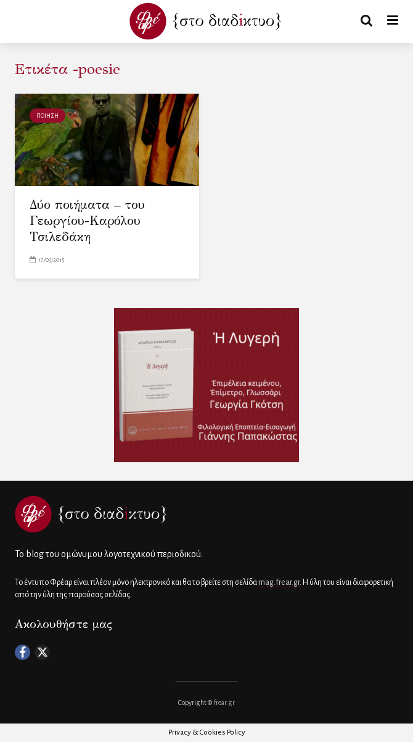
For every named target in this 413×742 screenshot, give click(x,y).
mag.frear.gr (279, 582)
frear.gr (224, 702)
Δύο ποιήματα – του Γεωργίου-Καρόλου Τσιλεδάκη (87, 221)
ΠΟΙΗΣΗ (47, 116)
